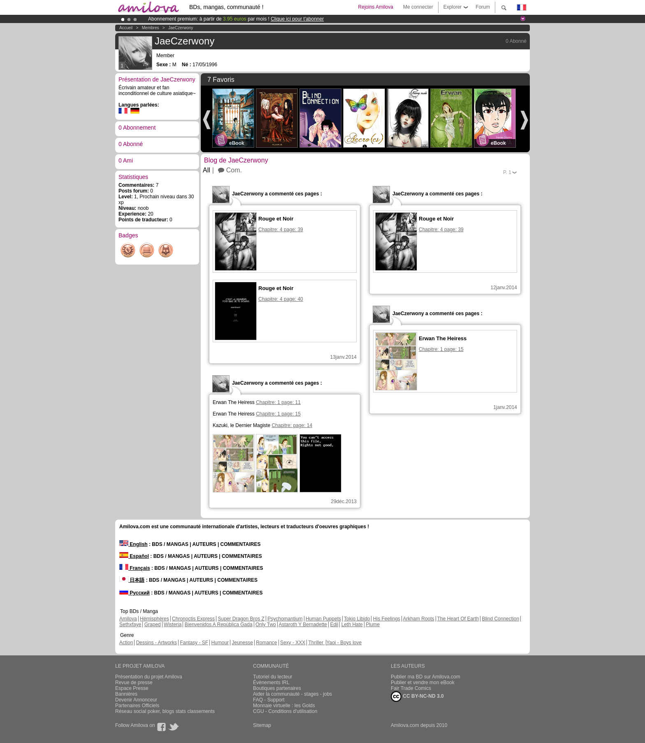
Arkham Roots (418, 619)
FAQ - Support (269, 700)
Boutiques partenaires (277, 688)
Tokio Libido (357, 619)
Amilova (128, 619)
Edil (334, 624)
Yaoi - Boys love (344, 642)
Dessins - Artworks (156, 642)
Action (126, 642)
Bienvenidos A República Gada (219, 624)
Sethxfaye (130, 624)
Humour (220, 642)
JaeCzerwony (180, 28)
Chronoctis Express (193, 619)
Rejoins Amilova (375, 7)
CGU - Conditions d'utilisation (285, 711)
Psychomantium (284, 619)
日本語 (131, 580)
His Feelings (386, 619)
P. (507, 172)
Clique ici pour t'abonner (297, 19)
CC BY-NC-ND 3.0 (417, 696)
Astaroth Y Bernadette (302, 624)
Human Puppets (323, 619)
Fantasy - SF (194, 642)
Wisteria (172, 624)
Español (134, 556)
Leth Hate (352, 624)
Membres (150, 28)
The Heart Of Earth (458, 619)
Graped (152, 624)
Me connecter (418, 7)
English (133, 544)
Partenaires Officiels (137, 705)
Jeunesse (242, 642)
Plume (373, 624)
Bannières (126, 694)
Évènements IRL (271, 682)
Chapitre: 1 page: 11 (278, 402)
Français (134, 568)
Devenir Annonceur (136, 700)
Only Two (265, 624)
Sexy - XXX (292, 642)
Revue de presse (134, 682)
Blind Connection (500, 619)
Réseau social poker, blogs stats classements (165, 711)
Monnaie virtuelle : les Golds (284, 705)
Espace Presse (131, 688)
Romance (266, 642)
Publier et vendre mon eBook (423, 682)
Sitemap (262, 725)
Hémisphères (154, 619)
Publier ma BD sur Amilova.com (425, 677)
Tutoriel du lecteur (272, 677)
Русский (134, 593)
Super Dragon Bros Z (241, 619)
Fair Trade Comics (411, 688)
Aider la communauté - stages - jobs (292, 694)
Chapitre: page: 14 (291, 425)
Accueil (125, 28)
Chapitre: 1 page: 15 (278, 414)
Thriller (316, 642)
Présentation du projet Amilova (148, 677)
